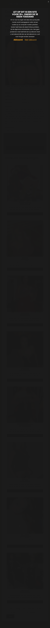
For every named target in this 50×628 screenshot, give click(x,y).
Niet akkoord (30, 40)
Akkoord (18, 40)
